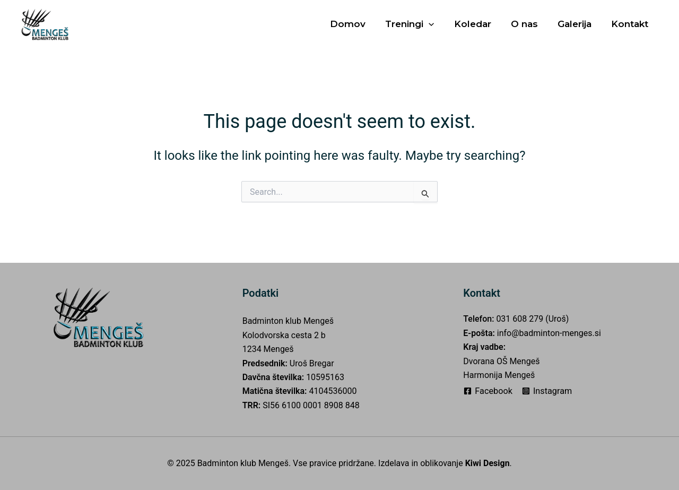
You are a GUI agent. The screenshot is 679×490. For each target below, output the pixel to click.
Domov (357, 24)
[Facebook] (489, 391)
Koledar (478, 24)
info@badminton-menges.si (549, 333)
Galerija (577, 24)
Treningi (417, 24)
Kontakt (630, 24)
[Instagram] (550, 391)
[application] (436, 24)
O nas (528, 24)
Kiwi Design (487, 463)
